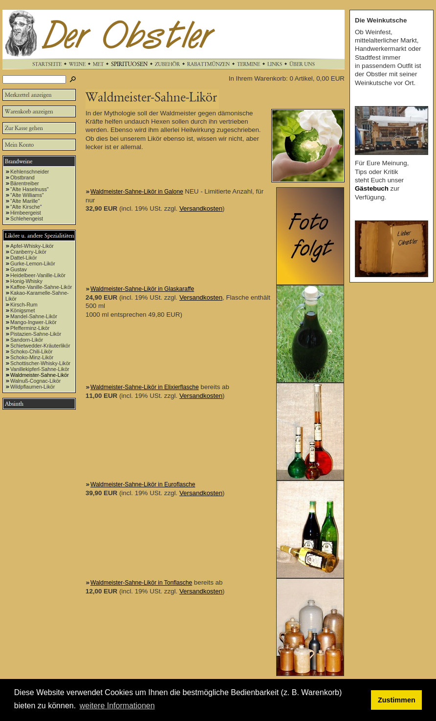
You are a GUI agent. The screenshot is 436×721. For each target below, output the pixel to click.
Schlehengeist (26, 218)
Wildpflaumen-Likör (32, 387)
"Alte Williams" (27, 195)
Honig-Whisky (26, 281)
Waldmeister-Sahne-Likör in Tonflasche (141, 582)
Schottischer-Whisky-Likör (40, 363)
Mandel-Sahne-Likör (33, 316)
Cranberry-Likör (28, 252)
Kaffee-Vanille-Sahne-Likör (41, 287)
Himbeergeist (25, 213)
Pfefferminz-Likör (29, 328)
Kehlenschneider (29, 172)
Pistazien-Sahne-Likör (35, 334)
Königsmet (22, 310)
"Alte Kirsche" (26, 207)
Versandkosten (200, 208)
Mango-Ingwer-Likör (33, 322)
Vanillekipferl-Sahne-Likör (39, 369)
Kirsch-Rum (24, 304)
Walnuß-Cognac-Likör (35, 381)
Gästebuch (372, 188)
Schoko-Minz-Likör (31, 357)
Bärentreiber (24, 183)
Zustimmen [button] (396, 700)
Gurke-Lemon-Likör (32, 263)
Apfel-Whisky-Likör (32, 246)
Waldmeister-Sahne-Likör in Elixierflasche (144, 387)
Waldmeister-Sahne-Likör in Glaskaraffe (142, 288)
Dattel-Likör (23, 258)
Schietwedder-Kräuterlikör (40, 346)
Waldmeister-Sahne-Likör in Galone (136, 191)
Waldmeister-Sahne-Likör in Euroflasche (142, 484)
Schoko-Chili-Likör (31, 351)
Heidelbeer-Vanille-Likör (37, 275)
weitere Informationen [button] (117, 705)
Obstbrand (22, 177)
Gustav (18, 269)
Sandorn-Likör (26, 340)
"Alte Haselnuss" (29, 189)
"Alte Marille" (25, 201)
